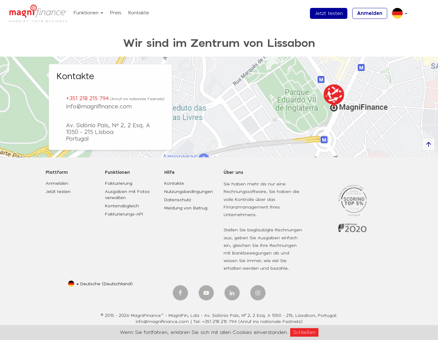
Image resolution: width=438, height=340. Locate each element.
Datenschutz (177, 200)
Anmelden (369, 13)
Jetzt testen (329, 13)
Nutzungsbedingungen (188, 192)
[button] (397, 15)
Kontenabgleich (122, 206)
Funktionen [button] (88, 13)
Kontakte (138, 13)
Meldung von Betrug (185, 208)
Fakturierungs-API (124, 214)
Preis (115, 13)
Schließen (304, 332)
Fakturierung (118, 183)
